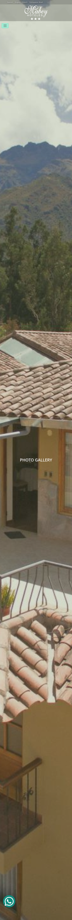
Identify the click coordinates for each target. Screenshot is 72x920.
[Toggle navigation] (5, 25)
